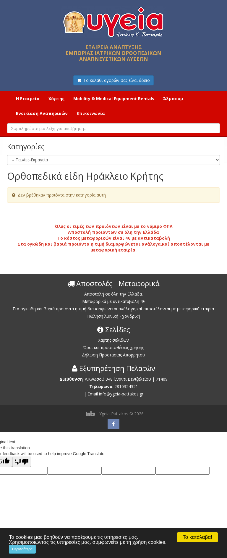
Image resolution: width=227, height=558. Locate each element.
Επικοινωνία (91, 113)
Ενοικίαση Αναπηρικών (42, 113)
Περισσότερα (22, 549)
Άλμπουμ (173, 98)
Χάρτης (56, 98)
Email (92, 394)
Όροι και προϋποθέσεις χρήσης (113, 347)
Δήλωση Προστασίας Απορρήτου (113, 355)
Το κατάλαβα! (197, 537)
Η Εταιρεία (28, 98)
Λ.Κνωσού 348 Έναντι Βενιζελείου (118, 379)
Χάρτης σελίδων (113, 340)
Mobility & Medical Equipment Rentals (113, 98)
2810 (119, 386)
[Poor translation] (21, 462)
